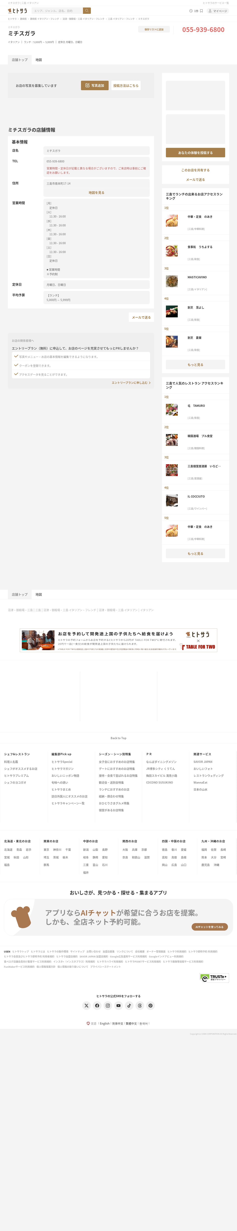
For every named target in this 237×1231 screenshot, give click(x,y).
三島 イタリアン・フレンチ (121, 18)
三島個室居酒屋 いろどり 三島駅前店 (205, 466)
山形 (26, 857)
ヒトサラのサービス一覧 (216, 3)
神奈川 (57, 849)
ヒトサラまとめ (61, 789)
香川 (174, 849)
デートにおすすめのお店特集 (117, 769)
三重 (86, 865)
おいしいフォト (203, 769)
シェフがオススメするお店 (20, 769)
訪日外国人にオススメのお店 (69, 796)
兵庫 (134, 849)
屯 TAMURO (196, 405)
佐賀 (213, 849)
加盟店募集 (109, 951)
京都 (144, 849)
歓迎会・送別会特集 (111, 782)
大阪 (125, 849)
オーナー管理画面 (156, 951)
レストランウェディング (209, 775)
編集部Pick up (61, 754)
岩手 (28, 849)
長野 (105, 849)
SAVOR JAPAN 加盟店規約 (94, 956)
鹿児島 (205, 865)
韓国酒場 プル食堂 (200, 436)
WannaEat (200, 782)
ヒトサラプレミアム (16, 775)
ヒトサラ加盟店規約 (67, 956)
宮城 (7, 857)
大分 (213, 857)
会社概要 (140, 951)
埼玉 (46, 857)
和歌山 (136, 857)
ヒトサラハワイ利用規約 (110, 961)
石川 (105, 865)
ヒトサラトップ (20, 951)
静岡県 (23, 18)
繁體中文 (131, 1023)
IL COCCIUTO (196, 496)
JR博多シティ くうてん (160, 769)
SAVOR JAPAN (203, 762)
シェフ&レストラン (17, 754)
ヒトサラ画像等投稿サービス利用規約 (183, 961)
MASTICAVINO (197, 277)
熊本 (204, 857)
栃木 (65, 857)
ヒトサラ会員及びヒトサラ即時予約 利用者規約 (29, 956)
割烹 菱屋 (194, 337)
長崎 (223, 849)
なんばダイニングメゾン (161, 762)
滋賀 (147, 857)
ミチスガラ (22, 33)
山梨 (95, 849)
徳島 (164, 849)
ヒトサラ (12, 18)
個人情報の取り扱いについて (72, 966)
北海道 (8, 849)
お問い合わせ (94, 951)
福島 (7, 865)
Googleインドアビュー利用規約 (166, 956)
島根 (183, 857)
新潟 (86, 849)
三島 (38, 610)
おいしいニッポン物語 (65, 775)
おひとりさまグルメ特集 (114, 803)
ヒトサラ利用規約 (176, 951)
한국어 (143, 1023)
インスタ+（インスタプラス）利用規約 (74, 961)
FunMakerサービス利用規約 (19, 966)
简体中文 (117, 1023)
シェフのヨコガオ (15, 782)
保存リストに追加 (154, 29)
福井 (86, 872)
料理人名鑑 (11, 762)
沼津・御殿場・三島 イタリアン (118, 610)
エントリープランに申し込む (130, 382)
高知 (164, 857)
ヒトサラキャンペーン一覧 (68, 803)
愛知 (105, 857)
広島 (174, 865)
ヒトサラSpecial (62, 762)
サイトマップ (77, 951)
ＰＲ (149, 754)
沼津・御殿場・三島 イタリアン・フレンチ (83, 18)
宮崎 (223, 857)
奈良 (125, 857)
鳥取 (174, 857)
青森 (19, 849)
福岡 (204, 849)
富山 (95, 865)
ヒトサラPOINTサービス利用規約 (143, 961)
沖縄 (216, 865)
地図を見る (96, 192)
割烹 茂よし (196, 307)
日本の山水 (200, 789)
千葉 (68, 849)
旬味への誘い (60, 782)
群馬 (46, 865)
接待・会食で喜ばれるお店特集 (118, 775)
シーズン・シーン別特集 (115, 754)
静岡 (95, 857)
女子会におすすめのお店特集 (117, 762)
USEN (7, 951)
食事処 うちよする (200, 246)
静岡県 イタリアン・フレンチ (44, 18)
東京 (46, 849)
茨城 (56, 857)
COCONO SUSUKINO (159, 782)
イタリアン (14, 42)
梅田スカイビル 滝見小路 (161, 775)
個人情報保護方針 (46, 966)
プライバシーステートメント (105, 966)
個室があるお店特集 (111, 810)
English (105, 1023)
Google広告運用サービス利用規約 (128, 956)
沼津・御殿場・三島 (20, 610)
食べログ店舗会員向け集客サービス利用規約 (27, 961)
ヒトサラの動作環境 (57, 951)
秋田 (16, 857)
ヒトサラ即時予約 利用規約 (202, 951)
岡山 (164, 865)
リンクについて (125, 951)
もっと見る (195, 364)
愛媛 (183, 849)
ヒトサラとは (38, 951)
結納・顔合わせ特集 (111, 796)
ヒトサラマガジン (63, 769)
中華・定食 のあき (200, 216)
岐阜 (86, 857)
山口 (183, 865)
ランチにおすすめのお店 (114, 789)
